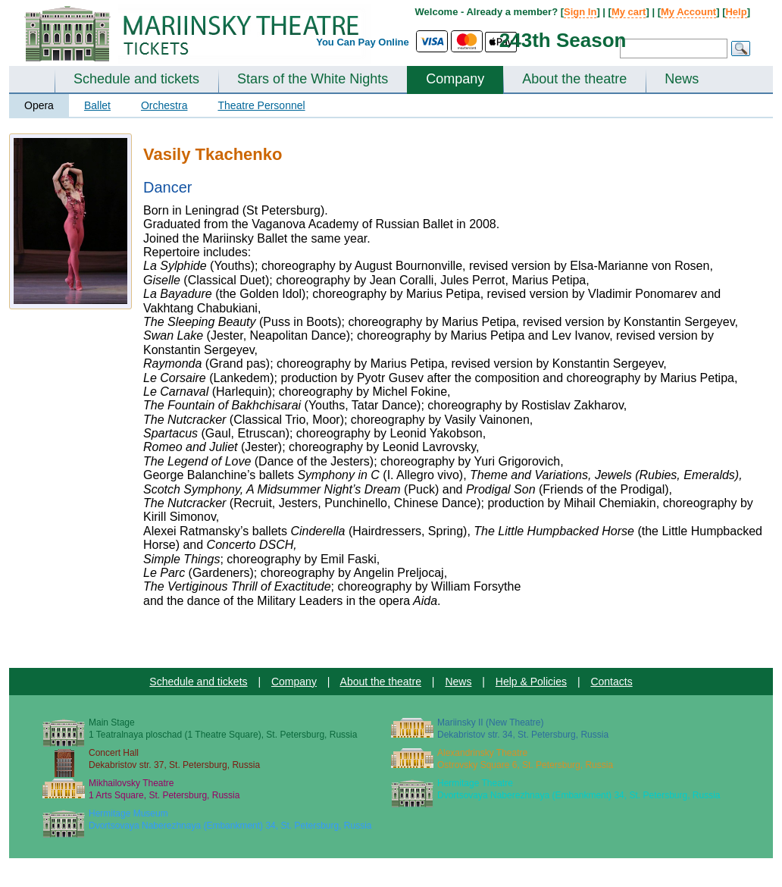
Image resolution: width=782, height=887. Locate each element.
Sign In (580, 11)
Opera (39, 105)
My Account (688, 11)
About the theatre (574, 78)
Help (735, 11)
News (682, 78)
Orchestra (164, 105)
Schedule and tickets (136, 78)
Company (455, 78)
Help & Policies (531, 681)
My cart (629, 11)
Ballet (97, 105)
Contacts (611, 681)
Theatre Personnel (261, 105)
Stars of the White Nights (312, 78)
